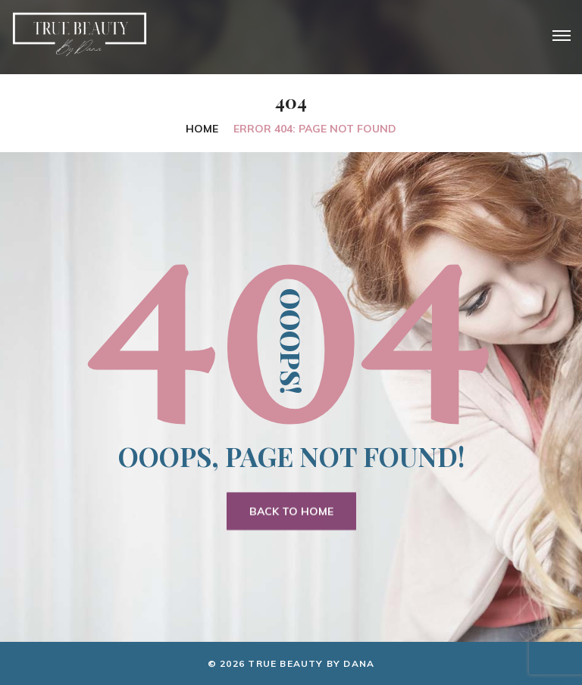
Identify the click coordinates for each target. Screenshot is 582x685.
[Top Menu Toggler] (561, 35)
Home (202, 128)
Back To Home (291, 511)
